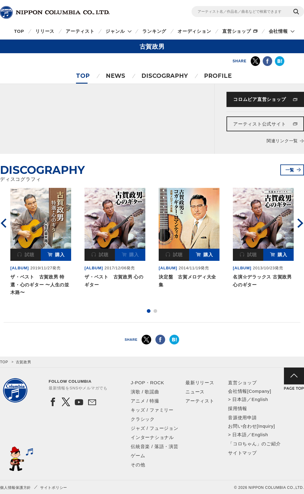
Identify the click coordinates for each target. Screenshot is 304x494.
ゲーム (138, 455)
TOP (19, 31)
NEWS (115, 75)
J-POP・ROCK (147, 382)
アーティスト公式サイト (259, 123)
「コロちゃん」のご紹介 (254, 443)
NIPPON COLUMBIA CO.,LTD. (54, 12)
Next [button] (300, 223)
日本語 (239, 399)
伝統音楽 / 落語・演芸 (154, 446)
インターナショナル (152, 437)
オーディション (194, 31)
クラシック (143, 419)
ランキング (154, 31)
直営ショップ (236, 31)
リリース (44, 31)
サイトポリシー (53, 487)
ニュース (195, 391)
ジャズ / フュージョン (154, 428)
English (259, 399)
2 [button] (155, 311)
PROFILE (218, 75)
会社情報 (278, 31)
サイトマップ (242, 452)
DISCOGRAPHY (164, 75)
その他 (138, 464)
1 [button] (148, 311)
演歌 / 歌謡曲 (145, 391)
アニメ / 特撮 (145, 400)
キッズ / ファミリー (152, 410)
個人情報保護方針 (15, 487)
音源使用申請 (242, 417)
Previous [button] (4, 223)
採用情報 (237, 408)
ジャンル (115, 31)
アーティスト (80, 31)
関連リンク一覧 (282, 140)
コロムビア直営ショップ (259, 99)
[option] (41, 243)
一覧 (290, 170)
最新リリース (199, 382)
